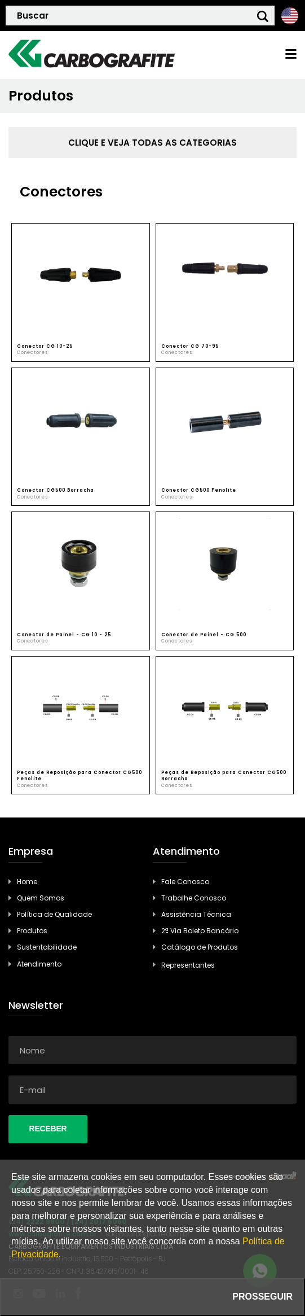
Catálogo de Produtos (199, 947)
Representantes (188, 965)
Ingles (289, 15)
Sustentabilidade (47, 947)
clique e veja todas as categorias (152, 142)
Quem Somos (40, 898)
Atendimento (39, 964)
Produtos (32, 930)
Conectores (32, 352)
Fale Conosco (185, 881)
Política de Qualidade (54, 914)
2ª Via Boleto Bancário (199, 930)
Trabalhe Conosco (193, 898)
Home (27, 881)
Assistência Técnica (196, 914)
